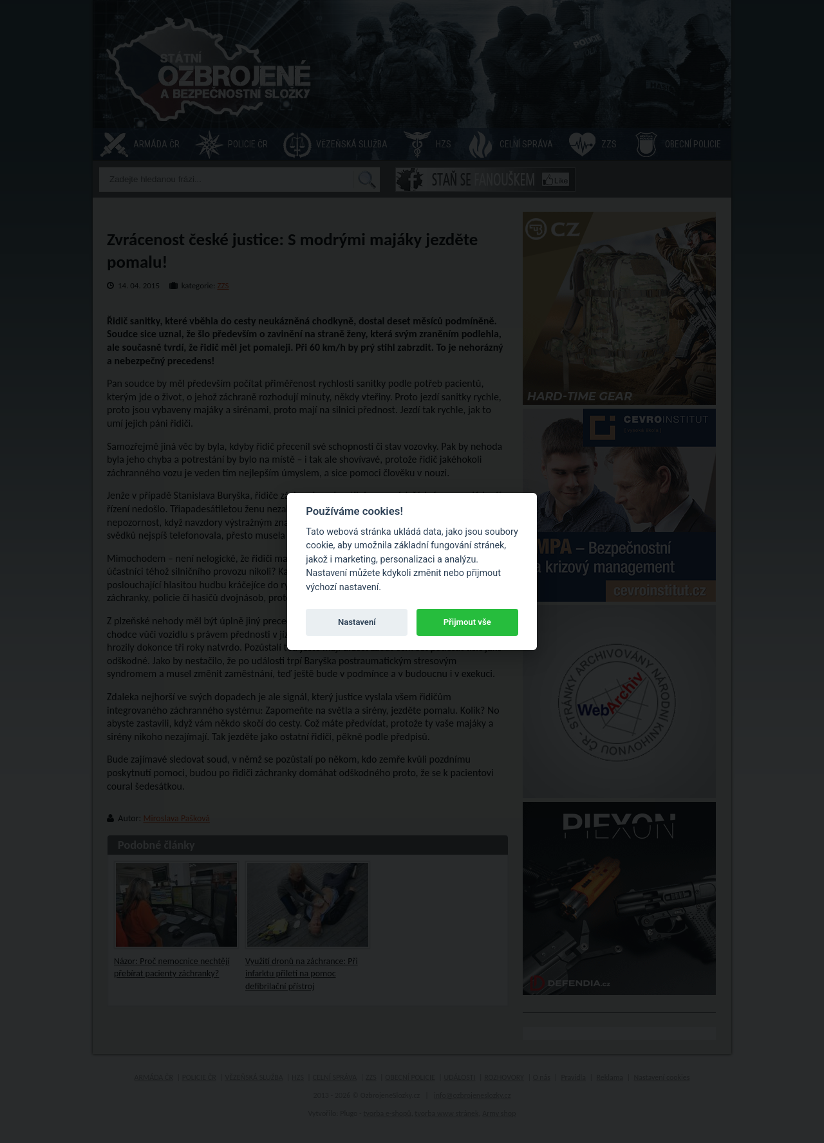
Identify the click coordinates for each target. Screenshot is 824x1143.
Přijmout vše (467, 622)
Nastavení (357, 622)
